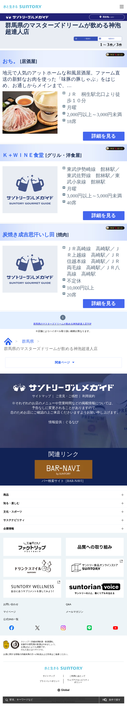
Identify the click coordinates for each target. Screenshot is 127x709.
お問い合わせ (10, 604)
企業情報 (8, 528)
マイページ (9, 611)
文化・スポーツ (12, 511)
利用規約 (88, 396)
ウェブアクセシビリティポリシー (78, 681)
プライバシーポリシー (50, 681)
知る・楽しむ (11, 503)
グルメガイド (8, 341)
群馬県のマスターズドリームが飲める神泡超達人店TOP (62, 324)
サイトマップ (41, 396)
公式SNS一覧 (10, 619)
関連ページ (64, 362)
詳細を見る (103, 136)
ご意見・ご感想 (67, 396)
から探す (107, 17)
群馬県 (28, 341)
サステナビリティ (14, 520)
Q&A (68, 604)
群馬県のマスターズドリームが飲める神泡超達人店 (63, 28)
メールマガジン (74, 611)
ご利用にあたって (77, 676)
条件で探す (115, 700)
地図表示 (111, 38)
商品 (6, 494)
